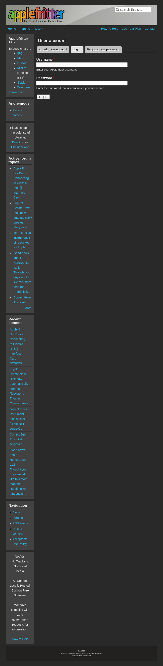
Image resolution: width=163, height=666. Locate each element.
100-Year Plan (131, 28)
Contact (150, 28)
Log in (78, 48)
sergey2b (16, 428)
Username (45, 59)
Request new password (103, 49)
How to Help (20, 639)
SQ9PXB (16, 363)
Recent (38, 28)
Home (12, 28)
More (28, 308)
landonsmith (18, 493)
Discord (22, 63)
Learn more (16, 92)
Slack (21, 82)
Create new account (53, 49)
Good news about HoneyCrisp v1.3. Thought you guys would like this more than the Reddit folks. (22, 272)
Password (45, 78)
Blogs (16, 512)
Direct (16, 142)
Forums (25, 28)
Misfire (21, 68)
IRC (20, 53)
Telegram (23, 87)
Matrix (21, 58)
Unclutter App (20, 147)
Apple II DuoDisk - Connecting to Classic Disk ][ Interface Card (21, 183)
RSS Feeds (20, 523)
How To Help (109, 28)
